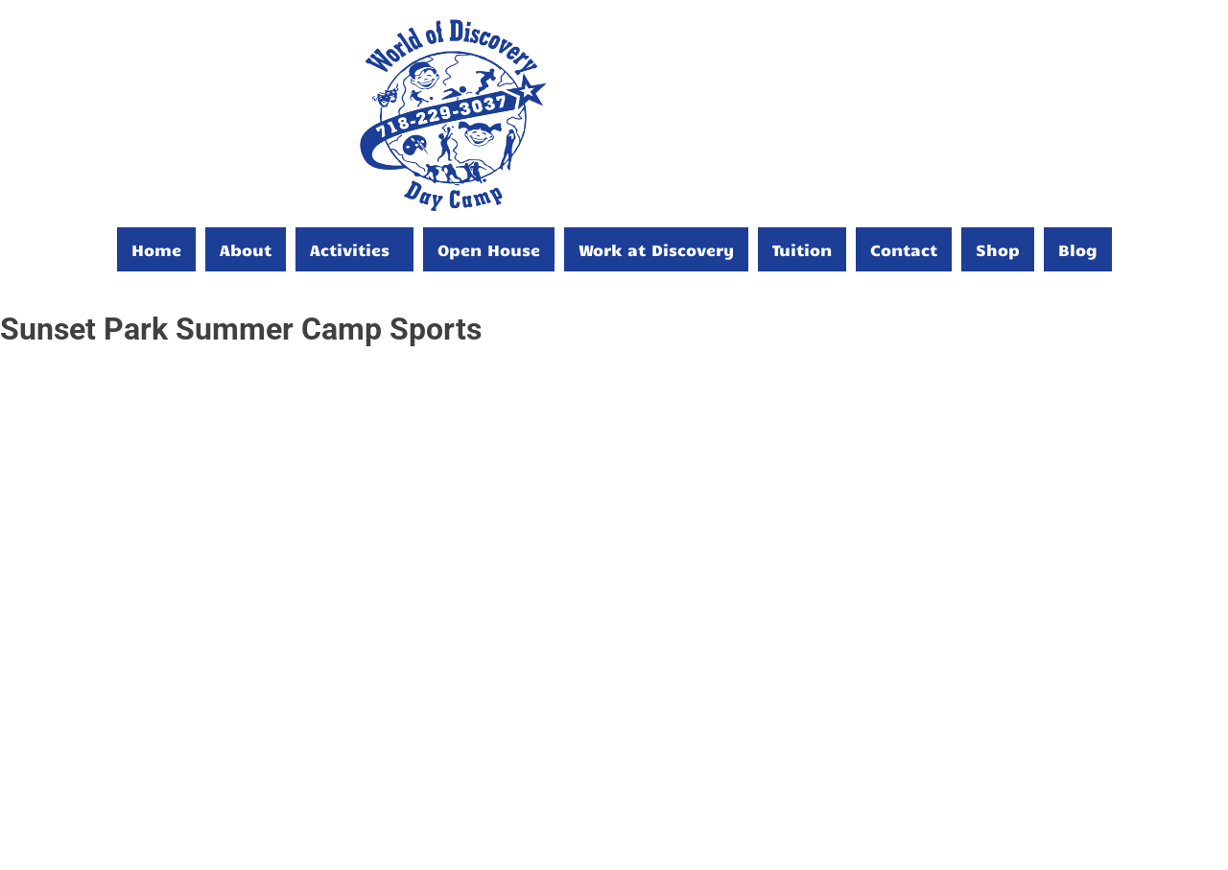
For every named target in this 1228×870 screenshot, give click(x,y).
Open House (488, 249)
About (246, 249)
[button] (354, 249)
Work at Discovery (656, 249)
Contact (903, 249)
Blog (1078, 249)
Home (156, 249)
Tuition (802, 249)
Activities (350, 249)
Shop (998, 249)
